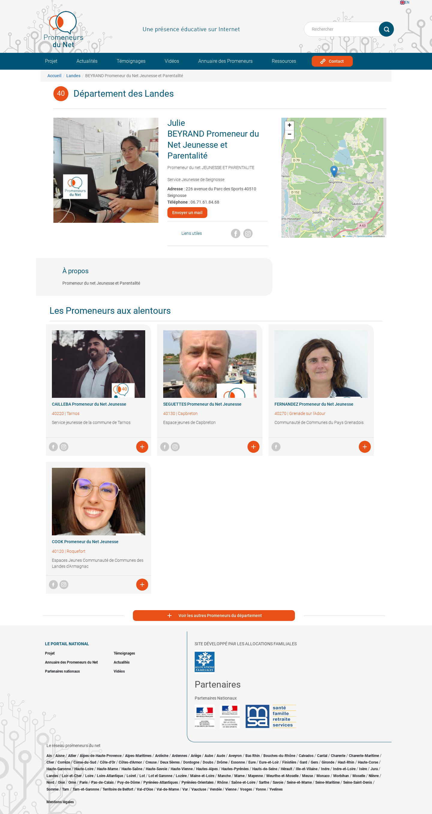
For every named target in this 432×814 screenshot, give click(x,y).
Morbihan (341, 776)
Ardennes (179, 756)
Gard (303, 762)
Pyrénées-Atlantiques (160, 782)
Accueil (54, 75)
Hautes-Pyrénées (235, 769)
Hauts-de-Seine (264, 769)
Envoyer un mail (187, 212)
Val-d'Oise (145, 789)
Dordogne (191, 762)
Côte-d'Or (107, 762)
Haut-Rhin (346, 762)
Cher (50, 762)
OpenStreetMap (364, 236)
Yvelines (276, 789)
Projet (51, 61)
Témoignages (131, 61)
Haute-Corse (368, 762)
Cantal (322, 756)
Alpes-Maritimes (138, 756)
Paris (84, 782)
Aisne (60, 756)
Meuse (307, 776)
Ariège (196, 756)
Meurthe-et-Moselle (282, 776)
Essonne (238, 762)
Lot (142, 776)
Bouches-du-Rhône (279, 756)
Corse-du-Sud (85, 762)
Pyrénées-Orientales (198, 782)
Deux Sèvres (170, 762)
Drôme (222, 762)
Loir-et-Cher (72, 776)
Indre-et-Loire (344, 769)
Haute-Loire (83, 769)
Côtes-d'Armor (130, 762)
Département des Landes (124, 93)
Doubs (208, 762)
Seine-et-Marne (299, 782)
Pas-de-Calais (102, 782)
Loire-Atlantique (110, 776)
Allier (72, 756)
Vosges (246, 789)
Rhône (222, 782)
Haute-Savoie (156, 769)
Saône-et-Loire (243, 782)
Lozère (181, 776)
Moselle (358, 776)
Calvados (306, 756)
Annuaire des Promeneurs (225, 61)
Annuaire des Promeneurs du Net (71, 662)
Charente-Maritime (364, 756)
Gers (314, 762)
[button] (334, 171)
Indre (325, 769)
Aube (209, 756)
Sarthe (264, 782)
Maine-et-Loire (202, 776)
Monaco (323, 776)
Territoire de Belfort (118, 789)
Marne (239, 776)
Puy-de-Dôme (128, 782)
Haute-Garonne (58, 769)
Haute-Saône (132, 769)
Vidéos (172, 61)
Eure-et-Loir (269, 762)
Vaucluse (198, 789)
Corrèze (64, 762)
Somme (52, 789)
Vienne (230, 789)
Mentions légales (60, 802)
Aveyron (235, 756)
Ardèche (161, 756)
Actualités (87, 61)
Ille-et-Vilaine (306, 769)
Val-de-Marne (168, 789)
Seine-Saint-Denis (357, 782)
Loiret (131, 776)
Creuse (151, 762)
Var (185, 789)
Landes (73, 75)
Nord (50, 782)
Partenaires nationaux (62, 671)
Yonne (261, 789)
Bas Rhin (252, 756)
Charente (338, 756)
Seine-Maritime (327, 782)
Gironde (328, 762)
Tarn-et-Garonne (86, 789)
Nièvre (374, 776)
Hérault (286, 769)
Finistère (289, 762)
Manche (224, 776)
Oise (61, 782)
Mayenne (255, 776)
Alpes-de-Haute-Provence (101, 756)
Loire (89, 776)
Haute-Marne (107, 769)
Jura (374, 769)
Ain (49, 756)
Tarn (65, 789)
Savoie (278, 782)
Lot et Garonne (160, 776)
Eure (252, 762)
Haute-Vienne (182, 769)
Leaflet (347, 236)
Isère (363, 769)
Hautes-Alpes (207, 769)
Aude (221, 756)
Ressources (284, 61)
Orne (72, 782)
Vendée (216, 789)
